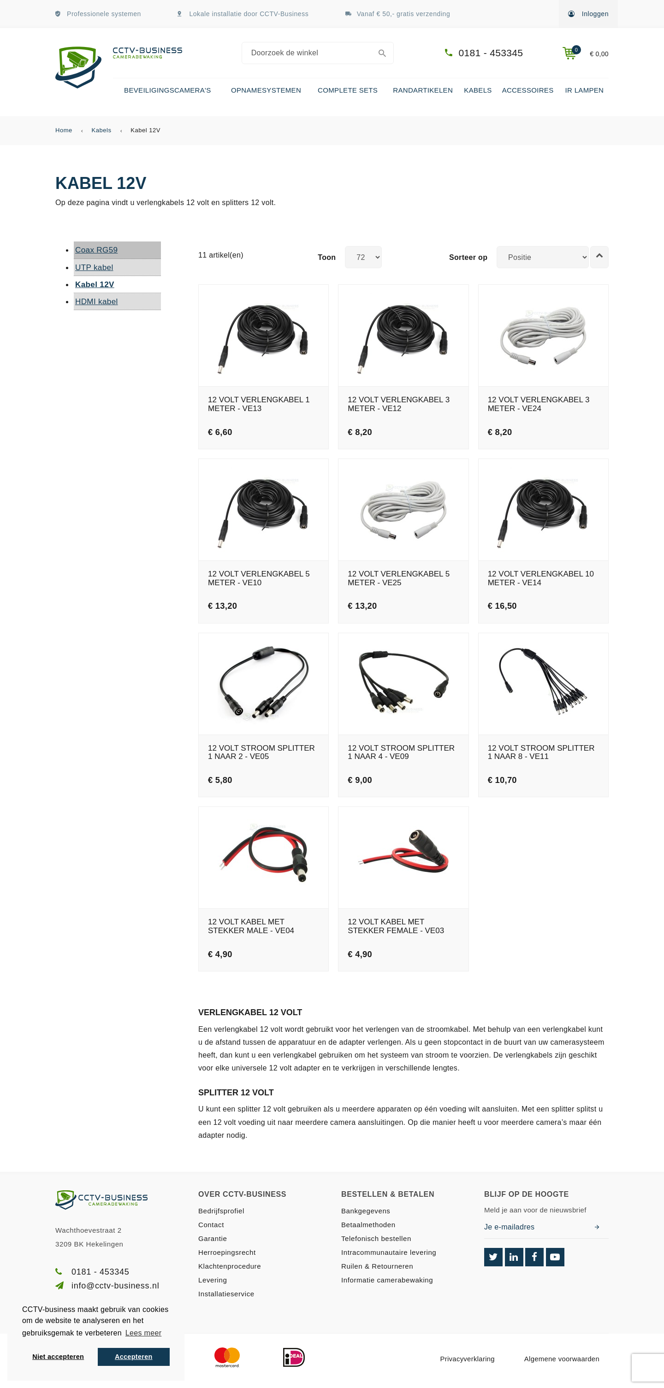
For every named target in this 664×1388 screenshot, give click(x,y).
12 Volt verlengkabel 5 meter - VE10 (259, 578)
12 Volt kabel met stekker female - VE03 (396, 926)
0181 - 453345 (491, 52)
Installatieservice (226, 1294)
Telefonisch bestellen (376, 1238)
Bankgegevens (365, 1211)
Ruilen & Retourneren (377, 1266)
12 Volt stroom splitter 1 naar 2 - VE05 (261, 752)
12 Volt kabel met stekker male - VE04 (251, 926)
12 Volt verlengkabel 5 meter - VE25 (399, 578)
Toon (327, 257)
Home (63, 130)
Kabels (102, 130)
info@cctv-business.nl (115, 1285)
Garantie (212, 1238)
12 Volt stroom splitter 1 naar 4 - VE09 (401, 752)
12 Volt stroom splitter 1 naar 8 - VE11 (541, 752)
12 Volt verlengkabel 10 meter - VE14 (541, 578)
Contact (211, 1225)
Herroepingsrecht (227, 1252)
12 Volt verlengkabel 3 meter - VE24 (539, 404)
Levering (212, 1280)
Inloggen (588, 14)
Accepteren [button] (134, 1356)
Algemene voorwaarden (561, 1359)
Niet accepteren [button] (58, 1356)
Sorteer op (468, 257)
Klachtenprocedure (229, 1266)
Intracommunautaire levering (388, 1252)
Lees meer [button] (143, 1333)
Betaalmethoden (368, 1225)
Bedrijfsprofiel (221, 1211)
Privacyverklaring (467, 1359)
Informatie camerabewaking (387, 1280)
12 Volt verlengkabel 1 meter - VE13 (259, 404)
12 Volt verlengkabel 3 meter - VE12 (399, 404)
